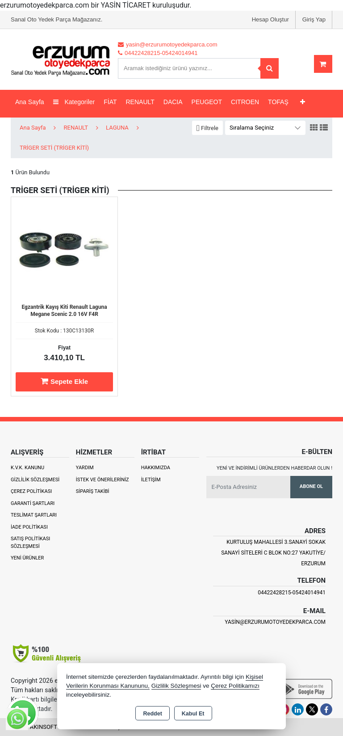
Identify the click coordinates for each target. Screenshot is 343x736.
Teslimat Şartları (34, 515)
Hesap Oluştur (270, 19)
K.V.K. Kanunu (27, 468)
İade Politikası (29, 527)
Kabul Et (193, 714)
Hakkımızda (155, 468)
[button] (207, 128)
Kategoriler (74, 101)
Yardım (85, 468)
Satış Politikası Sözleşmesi (30, 542)
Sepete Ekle (64, 381)
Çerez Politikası (31, 491)
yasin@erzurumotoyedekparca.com (275, 622)
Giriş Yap (314, 19)
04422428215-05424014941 (292, 592)
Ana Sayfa (29, 101)
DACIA (173, 101)
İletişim (151, 480)
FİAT (110, 101)
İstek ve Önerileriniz (102, 480)
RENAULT (140, 101)
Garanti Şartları (32, 503)
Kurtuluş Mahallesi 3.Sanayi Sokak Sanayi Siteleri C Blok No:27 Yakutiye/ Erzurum (273, 553)
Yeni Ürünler (27, 558)
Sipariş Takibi (92, 491)
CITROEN (245, 101)
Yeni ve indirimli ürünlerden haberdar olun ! (274, 468)
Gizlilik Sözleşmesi (35, 480)
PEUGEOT (207, 101)
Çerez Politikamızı (235, 685)
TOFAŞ (278, 101)
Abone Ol (311, 486)
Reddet (152, 714)
